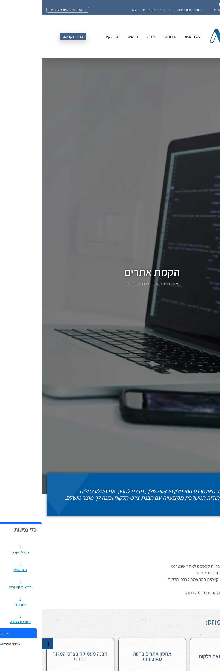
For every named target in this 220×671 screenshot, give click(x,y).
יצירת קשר (69, 36)
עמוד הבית (151, 36)
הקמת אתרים (110, 272)
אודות (109, 36)
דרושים (91, 36)
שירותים (128, 36)
